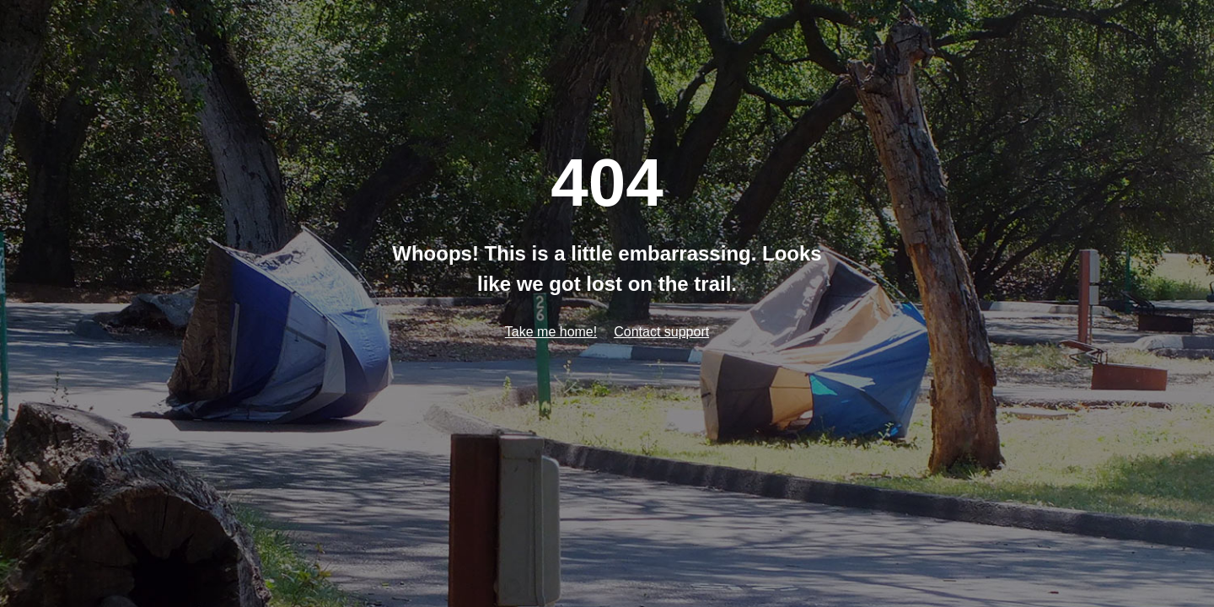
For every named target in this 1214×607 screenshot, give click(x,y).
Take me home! (551, 332)
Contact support (661, 332)
